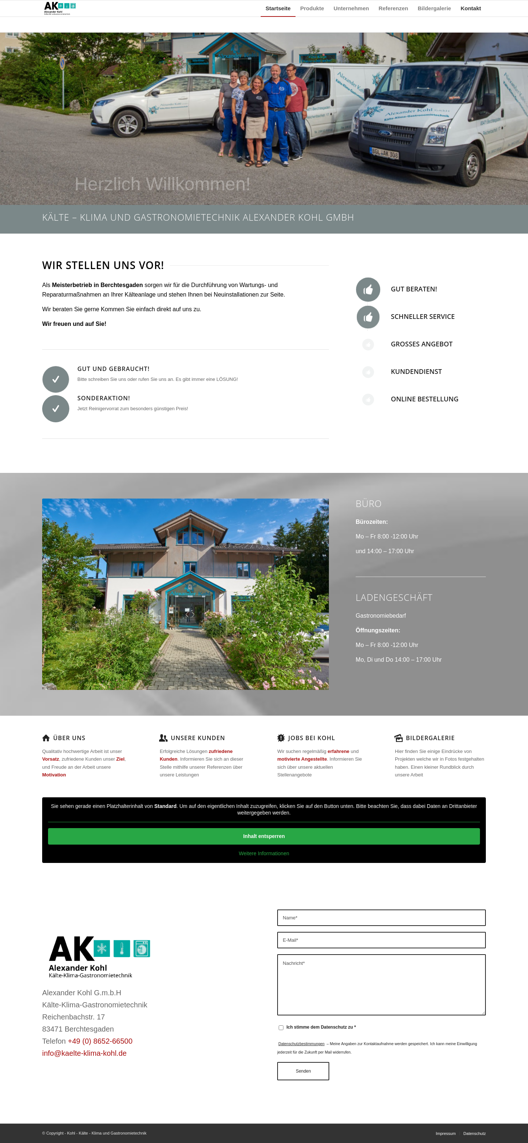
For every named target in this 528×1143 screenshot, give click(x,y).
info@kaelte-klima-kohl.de (84, 1053)
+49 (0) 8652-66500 (100, 1041)
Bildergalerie (430, 738)
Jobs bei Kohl (311, 738)
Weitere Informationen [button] (264, 853)
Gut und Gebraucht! (113, 369)
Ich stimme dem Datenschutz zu (321, 1027)
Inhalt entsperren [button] (264, 836)
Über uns (69, 738)
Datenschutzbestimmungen (301, 1044)
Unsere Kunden (198, 738)
